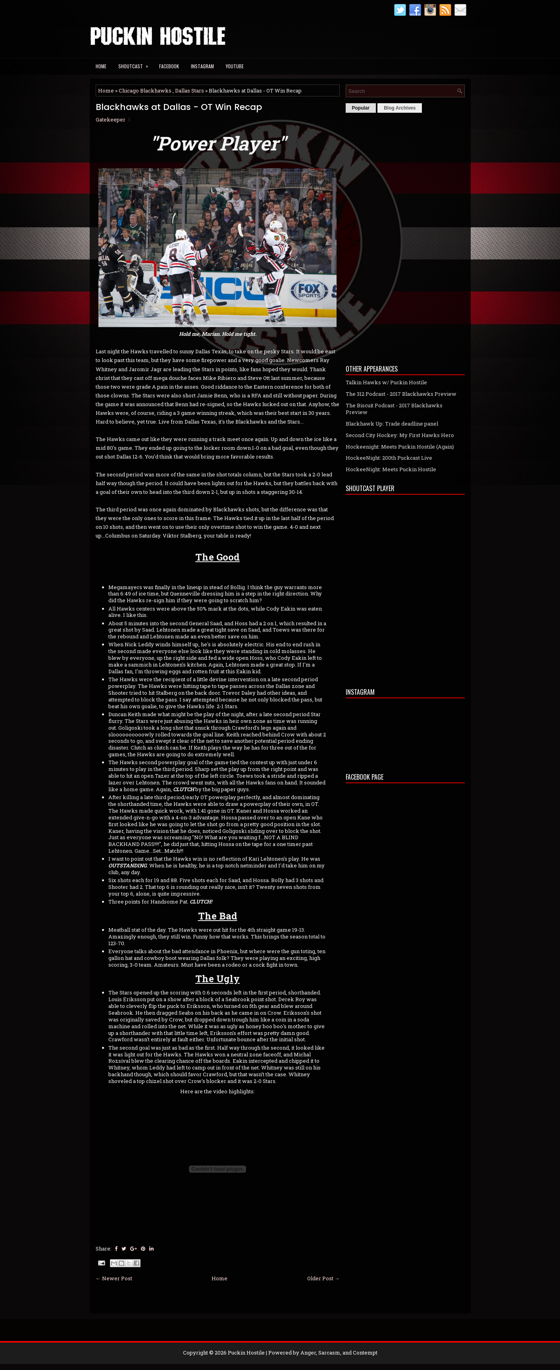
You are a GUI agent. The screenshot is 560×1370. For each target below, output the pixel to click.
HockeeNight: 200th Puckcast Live (389, 457)
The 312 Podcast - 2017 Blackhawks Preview (401, 393)
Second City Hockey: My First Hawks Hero (400, 435)
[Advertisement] (405, 237)
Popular (361, 108)
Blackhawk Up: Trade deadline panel (392, 423)
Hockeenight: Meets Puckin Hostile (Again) (400, 446)
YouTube (235, 66)
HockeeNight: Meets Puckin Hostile (391, 469)
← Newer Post (114, 1278)
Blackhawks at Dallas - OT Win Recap (179, 107)
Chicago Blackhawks (145, 90)
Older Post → (323, 1278)
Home (101, 66)
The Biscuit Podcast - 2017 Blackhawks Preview (394, 409)
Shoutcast (135, 63)
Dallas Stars (189, 90)
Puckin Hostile (246, 1352)
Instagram (202, 66)
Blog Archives (400, 108)
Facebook (169, 66)
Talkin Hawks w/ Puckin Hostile (386, 382)
